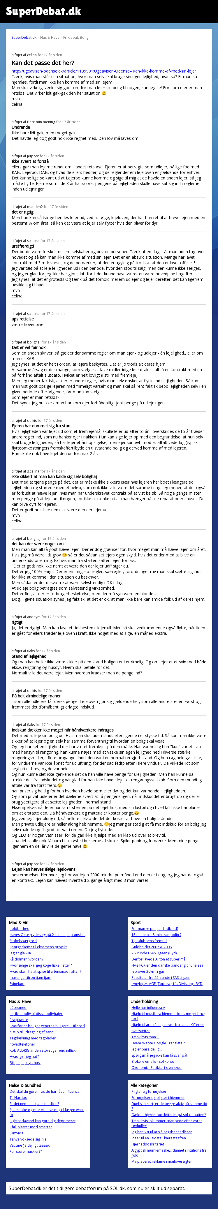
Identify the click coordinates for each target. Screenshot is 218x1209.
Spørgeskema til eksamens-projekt (38, 946)
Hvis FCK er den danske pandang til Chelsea (167, 965)
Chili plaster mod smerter (31, 1127)
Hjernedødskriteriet (147, 1144)
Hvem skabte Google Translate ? (158, 1043)
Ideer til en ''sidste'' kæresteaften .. (160, 1138)
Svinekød (17, 983)
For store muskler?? (26, 1151)
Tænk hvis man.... (145, 1036)
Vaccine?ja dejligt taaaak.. (30, 1145)
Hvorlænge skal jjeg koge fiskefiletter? (41, 965)
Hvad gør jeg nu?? (24, 1056)
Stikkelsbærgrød (23, 940)
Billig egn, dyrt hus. (25, 1062)
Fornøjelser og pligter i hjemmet (157, 1097)
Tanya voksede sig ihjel (29, 1139)
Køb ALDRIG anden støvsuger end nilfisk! (43, 1050)
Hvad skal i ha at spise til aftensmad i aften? (45, 971)
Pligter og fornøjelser (148, 1091)
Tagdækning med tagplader (33, 1038)
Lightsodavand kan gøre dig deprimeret (42, 1120)
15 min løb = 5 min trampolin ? (156, 934)
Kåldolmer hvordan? (26, 959)
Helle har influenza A (148, 1007)
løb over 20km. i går (147, 971)
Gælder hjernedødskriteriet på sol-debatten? (168, 1114)
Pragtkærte (19, 1019)
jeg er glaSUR (20, 953)
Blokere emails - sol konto (152, 1061)
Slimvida (16, 1133)
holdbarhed (19, 928)
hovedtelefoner (22, 1044)
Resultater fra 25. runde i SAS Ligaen (160, 977)
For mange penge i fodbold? (154, 928)
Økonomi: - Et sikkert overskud (156, 1067)
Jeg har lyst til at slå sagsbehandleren (161, 1131)
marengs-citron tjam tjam (30, 977)
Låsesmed (18, 1007)
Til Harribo (18, 1097)
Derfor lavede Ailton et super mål (159, 959)
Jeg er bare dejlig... (146, 1049)
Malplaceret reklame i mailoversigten (161, 1161)
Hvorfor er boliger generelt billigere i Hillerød (47, 1025)
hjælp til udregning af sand (32, 1032)
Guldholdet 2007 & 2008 (151, 946)
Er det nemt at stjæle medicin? (34, 1103)
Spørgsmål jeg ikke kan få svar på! (159, 1055)
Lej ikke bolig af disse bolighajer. (36, 1013)
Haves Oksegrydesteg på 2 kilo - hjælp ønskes (47, 934)
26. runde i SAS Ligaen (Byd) (154, 953)
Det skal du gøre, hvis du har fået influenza (45, 1091)
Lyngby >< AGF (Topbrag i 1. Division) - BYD (167, 983)
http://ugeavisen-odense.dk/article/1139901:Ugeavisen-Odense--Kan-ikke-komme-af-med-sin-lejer (104, 71)
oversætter (140, 1030)
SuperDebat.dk (24, 37)
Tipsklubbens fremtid (149, 940)
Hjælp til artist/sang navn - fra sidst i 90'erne (167, 1024)
